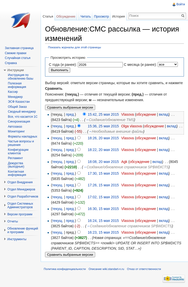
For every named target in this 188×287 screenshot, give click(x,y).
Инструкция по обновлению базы (20, 76)
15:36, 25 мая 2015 (103, 126)
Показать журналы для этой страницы (74, 47)
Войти (180, 4)
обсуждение (146, 114)
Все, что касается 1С (23, 116)
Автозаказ (15, 126)
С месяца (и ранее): (140, 65)
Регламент (15, 158)
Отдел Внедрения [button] (20, 182)
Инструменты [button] (16, 239)
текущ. (57, 126)
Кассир (13, 92)
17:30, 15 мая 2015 (103, 173)
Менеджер (15, 97)
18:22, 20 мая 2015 (103, 150)
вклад (164, 114)
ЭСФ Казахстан (19, 101)
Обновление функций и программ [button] (22, 230)
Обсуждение (65, 16)
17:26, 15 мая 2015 (103, 185)
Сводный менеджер (22, 111)
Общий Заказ (17, 107)
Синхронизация (19, 121)
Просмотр (101, 16)
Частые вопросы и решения (21, 143)
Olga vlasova (131, 126)
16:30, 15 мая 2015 (103, 209)
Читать (85, 16)
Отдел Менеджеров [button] (21, 189)
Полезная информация (17, 85)
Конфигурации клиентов (18, 151)
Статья (47, 16)
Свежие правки (15, 53)
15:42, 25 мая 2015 (103, 114)
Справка (11, 63)
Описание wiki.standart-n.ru (106, 268)
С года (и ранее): (63, 65)
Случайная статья (17, 58)
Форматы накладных (22, 136)
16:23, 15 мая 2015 (103, 232)
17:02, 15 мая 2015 (103, 197)
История (118, 16)
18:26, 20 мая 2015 (103, 138)
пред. (70, 114)
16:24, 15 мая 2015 (103, 221)
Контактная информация (17, 173)
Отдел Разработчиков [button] (22, 196)
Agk (124, 162)
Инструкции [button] (15, 70)
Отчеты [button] (12, 221)
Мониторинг (16, 131)
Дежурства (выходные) (16, 165)
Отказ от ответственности (144, 268)
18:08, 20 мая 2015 (103, 162)
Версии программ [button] (19, 214)
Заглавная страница (19, 48)
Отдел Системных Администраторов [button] (20, 205)
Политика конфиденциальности (65, 268)
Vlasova (127, 114)
